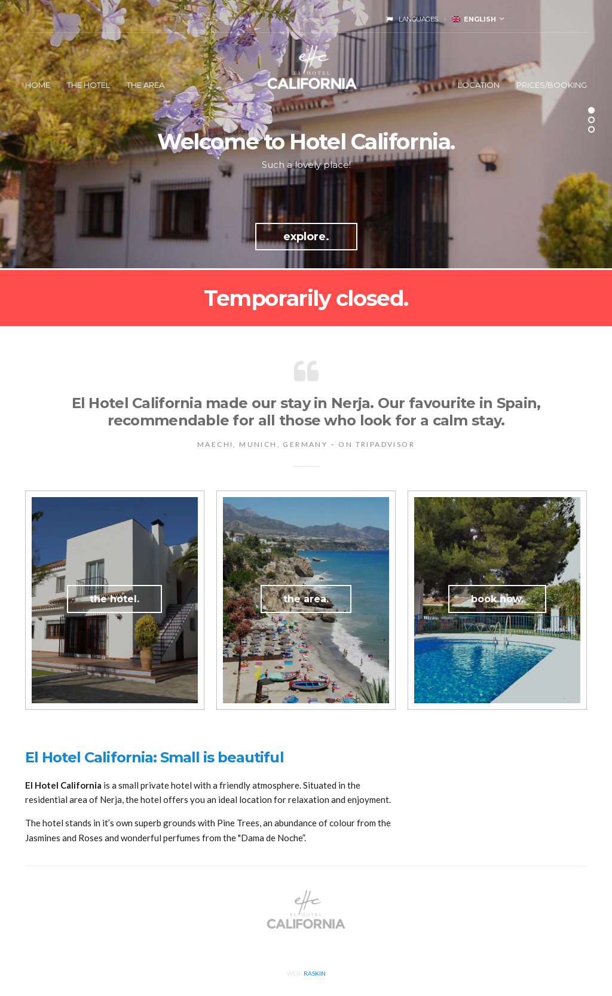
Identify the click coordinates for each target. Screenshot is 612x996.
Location (479, 85)
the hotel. (114, 599)
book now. (497, 599)
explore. (306, 236)
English (474, 19)
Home (37, 85)
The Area (145, 85)
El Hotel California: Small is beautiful (154, 757)
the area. (306, 599)
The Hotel (88, 85)
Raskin (315, 973)
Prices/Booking (551, 85)
